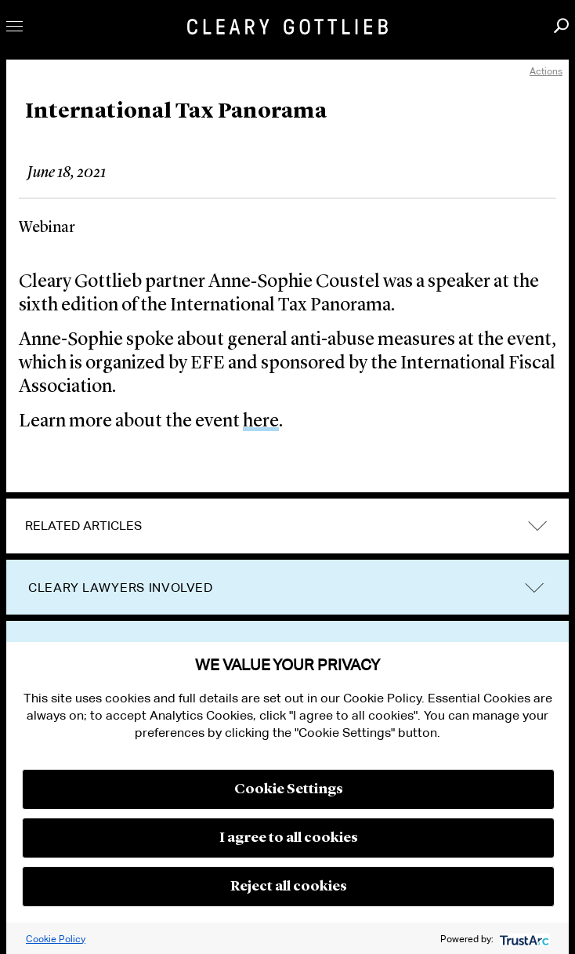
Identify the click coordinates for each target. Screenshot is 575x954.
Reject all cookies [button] (288, 887)
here (261, 421)
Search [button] (561, 25)
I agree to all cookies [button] (288, 838)
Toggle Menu (14, 26)
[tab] (287, 526)
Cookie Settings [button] (288, 789)
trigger (534, 588)
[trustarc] (523, 939)
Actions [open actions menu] (546, 71)
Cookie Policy (55, 939)
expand (537, 526)
